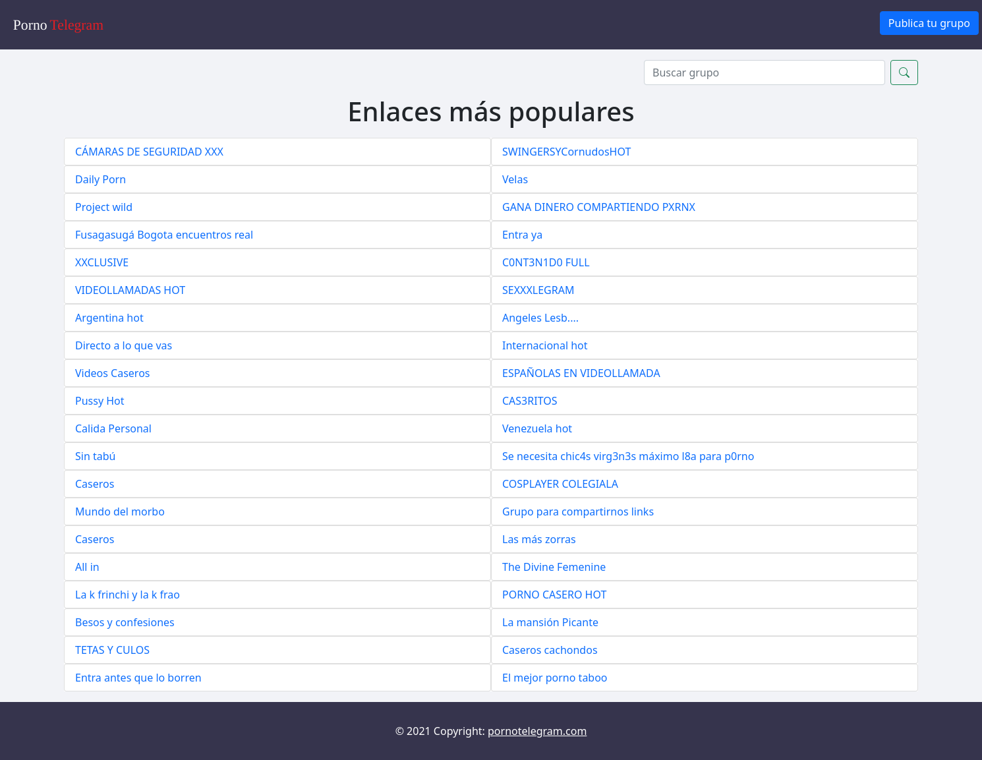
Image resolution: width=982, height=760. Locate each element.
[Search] (764, 72)
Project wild (103, 207)
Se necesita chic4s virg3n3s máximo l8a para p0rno (628, 456)
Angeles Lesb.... (540, 317)
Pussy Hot (100, 401)
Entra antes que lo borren (138, 677)
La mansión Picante (550, 622)
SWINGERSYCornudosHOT (566, 151)
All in (87, 567)
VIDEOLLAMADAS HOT (130, 290)
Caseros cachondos (550, 650)
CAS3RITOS (530, 401)
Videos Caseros (112, 373)
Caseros (94, 484)
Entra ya (522, 234)
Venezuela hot (537, 428)
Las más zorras (539, 539)
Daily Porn (100, 179)
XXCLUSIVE (102, 262)
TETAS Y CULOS (112, 650)
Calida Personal (113, 428)
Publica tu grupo (929, 23)
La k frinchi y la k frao (127, 594)
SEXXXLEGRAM (538, 290)
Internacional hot (545, 345)
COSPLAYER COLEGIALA (560, 484)
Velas (515, 179)
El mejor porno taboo (555, 677)
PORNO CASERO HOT (554, 594)
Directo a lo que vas (123, 345)
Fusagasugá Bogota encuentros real (164, 234)
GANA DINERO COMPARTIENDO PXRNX (598, 207)
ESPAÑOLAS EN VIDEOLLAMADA (581, 373)
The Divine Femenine (554, 567)
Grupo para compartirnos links (578, 511)
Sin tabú (95, 456)
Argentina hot (109, 317)
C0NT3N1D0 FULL (546, 262)
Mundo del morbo (120, 511)
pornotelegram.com (537, 731)
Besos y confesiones (125, 622)
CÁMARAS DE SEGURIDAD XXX (149, 151)
